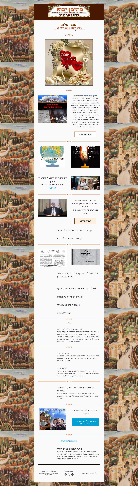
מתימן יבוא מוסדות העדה (89, 96)
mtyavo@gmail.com (69, 441)
